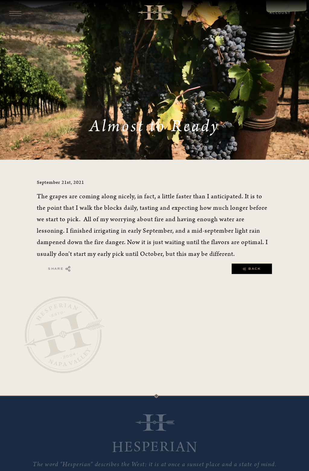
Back (252, 269)
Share (59, 269)
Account (280, 13)
